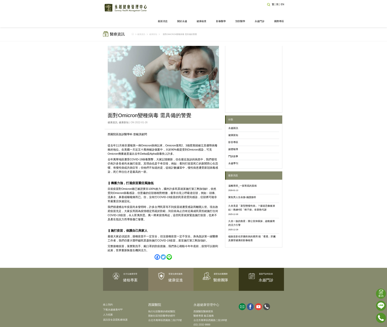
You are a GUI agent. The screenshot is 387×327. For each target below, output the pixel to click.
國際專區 (279, 9)
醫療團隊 (220, 268)
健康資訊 (141, 23)
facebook (250, 295)
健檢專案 (130, 268)
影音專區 (233, 130)
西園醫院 (154, 293)
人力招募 (108, 303)
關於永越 (182, 9)
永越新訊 (233, 116)
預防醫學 (240, 9)
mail (242, 295)
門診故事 (233, 144)
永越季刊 (233, 152)
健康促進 (175, 268)
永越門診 (259, 9)
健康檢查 (201, 9)
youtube (258, 295)
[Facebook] (157, 245)
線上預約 (108, 293)
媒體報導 (233, 137)
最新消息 (163, 9)
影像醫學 (221, 9)
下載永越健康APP (113, 298)
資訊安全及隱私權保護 (115, 308)
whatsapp (266, 295)
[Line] (169, 245)
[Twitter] (163, 245)
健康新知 (153, 23)
